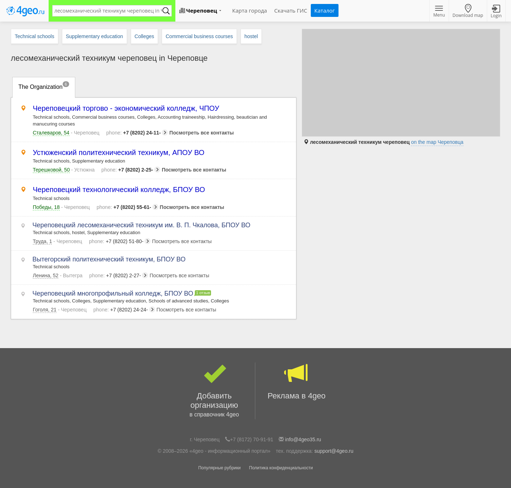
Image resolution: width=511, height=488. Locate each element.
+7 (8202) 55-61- (127, 207)
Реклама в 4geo (296, 381)
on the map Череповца (437, 142)
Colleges (144, 36)
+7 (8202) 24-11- (137, 133)
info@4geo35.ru (303, 439)
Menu (439, 12)
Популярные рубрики (219, 467)
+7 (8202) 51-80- (120, 241)
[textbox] (108, 10)
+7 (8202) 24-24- (124, 310)
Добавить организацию (214, 390)
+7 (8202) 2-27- (118, 275)
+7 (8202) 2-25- (131, 170)
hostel (251, 36)
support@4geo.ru (333, 451)
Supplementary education (94, 36)
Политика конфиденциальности (281, 467)
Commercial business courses (199, 36)
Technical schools (34, 36)
